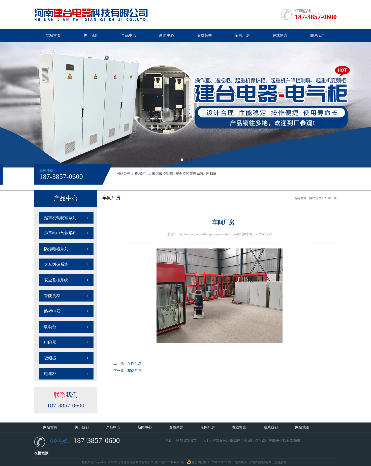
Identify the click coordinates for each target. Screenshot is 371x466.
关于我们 (91, 35)
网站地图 (302, 427)
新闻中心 (166, 35)
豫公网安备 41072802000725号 (209, 462)
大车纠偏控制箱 (160, 174)
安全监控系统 (56, 280)
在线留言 (280, 35)
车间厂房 (242, 35)
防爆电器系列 (56, 249)
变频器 (50, 358)
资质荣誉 (204, 35)
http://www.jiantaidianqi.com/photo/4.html (207, 234)
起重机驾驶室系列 (60, 218)
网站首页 (53, 35)
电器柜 (140, 174)
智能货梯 (52, 295)
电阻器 (50, 342)
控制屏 (211, 174)
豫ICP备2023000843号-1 (170, 462)
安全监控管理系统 (189, 174)
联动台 (50, 327)
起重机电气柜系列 (60, 233)
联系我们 (317, 35)
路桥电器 (52, 311)
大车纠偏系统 (56, 264)
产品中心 (128, 35)
